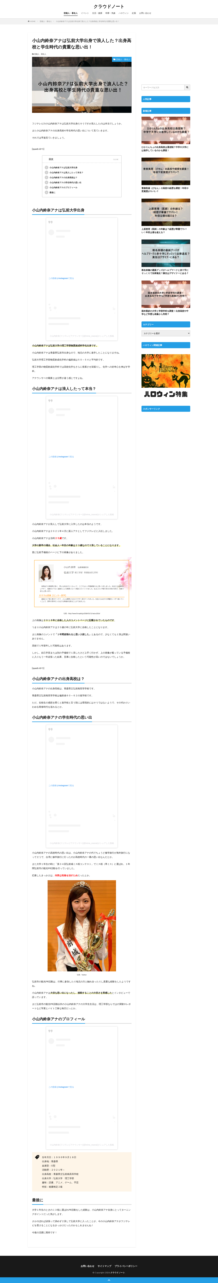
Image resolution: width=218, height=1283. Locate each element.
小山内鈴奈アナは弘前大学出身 (61, 167)
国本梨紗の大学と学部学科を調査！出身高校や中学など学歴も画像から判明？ (165, 312)
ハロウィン (124, 13)
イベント (85, 13)
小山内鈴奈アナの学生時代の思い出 (63, 182)
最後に (50, 192)
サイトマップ (104, 1266)
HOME (32, 21)
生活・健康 (97, 13)
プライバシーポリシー (126, 1266)
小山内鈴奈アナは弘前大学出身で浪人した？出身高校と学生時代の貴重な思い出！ (87, 21)
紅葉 (134, 13)
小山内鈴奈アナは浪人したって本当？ (64, 172)
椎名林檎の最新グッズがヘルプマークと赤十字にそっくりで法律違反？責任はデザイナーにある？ (165, 272)
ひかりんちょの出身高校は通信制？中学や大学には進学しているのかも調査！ (165, 149)
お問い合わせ (145, 13)
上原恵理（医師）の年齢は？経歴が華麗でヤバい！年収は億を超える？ (163, 231)
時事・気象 (110, 13)
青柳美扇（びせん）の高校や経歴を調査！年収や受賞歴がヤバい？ (165, 190)
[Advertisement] (165, 57)
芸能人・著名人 (71, 13)
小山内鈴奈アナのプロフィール (61, 187)
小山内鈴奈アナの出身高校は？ (61, 177)
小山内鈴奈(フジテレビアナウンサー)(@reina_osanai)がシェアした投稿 (82, 336)
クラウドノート (109, 6)
